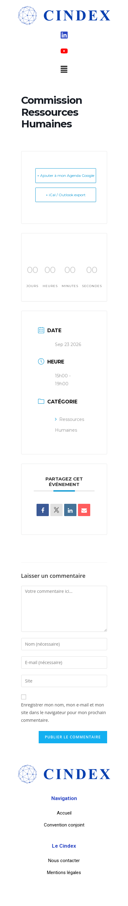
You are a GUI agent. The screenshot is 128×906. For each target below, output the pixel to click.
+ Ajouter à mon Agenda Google (65, 175)
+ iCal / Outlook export (66, 194)
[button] (64, 69)
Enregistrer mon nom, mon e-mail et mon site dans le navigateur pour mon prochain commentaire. (63, 712)
